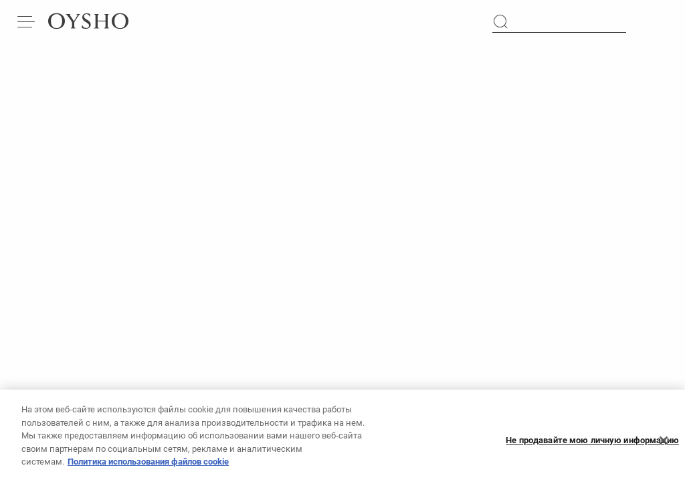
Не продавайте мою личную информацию (592, 444)
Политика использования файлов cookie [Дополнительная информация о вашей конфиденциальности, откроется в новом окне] (148, 466)
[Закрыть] (663, 444)
